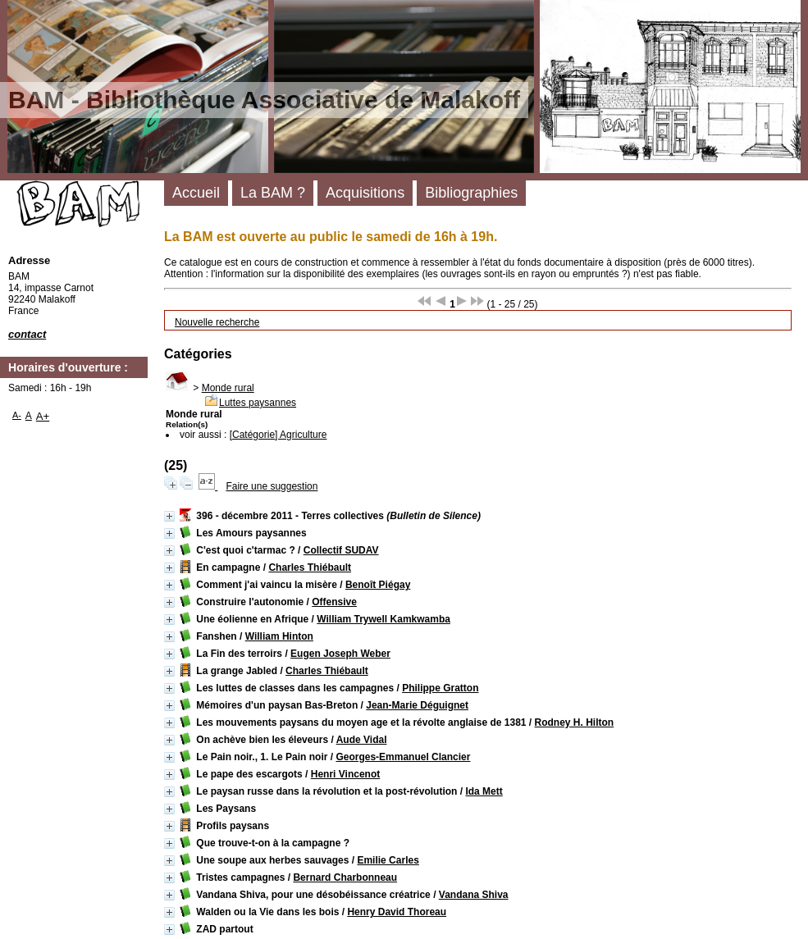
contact (27, 334)
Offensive (334, 602)
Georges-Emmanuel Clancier (403, 757)
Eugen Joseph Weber (340, 653)
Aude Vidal (361, 739)
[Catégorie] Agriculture (278, 434)
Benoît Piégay (377, 584)
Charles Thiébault (309, 567)
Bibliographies (471, 193)
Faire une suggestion (271, 486)
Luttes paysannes (257, 402)
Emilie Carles (387, 860)
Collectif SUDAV (341, 550)
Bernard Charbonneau (345, 877)
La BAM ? (272, 193)
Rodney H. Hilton (574, 722)
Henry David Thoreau (396, 912)
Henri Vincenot (345, 774)
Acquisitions (365, 193)
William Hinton (279, 636)
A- (16, 415)
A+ (43, 416)
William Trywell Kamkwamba (383, 619)
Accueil (196, 193)
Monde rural (228, 388)
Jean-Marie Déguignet (417, 705)
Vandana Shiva (474, 894)
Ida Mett (483, 791)
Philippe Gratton (440, 688)
